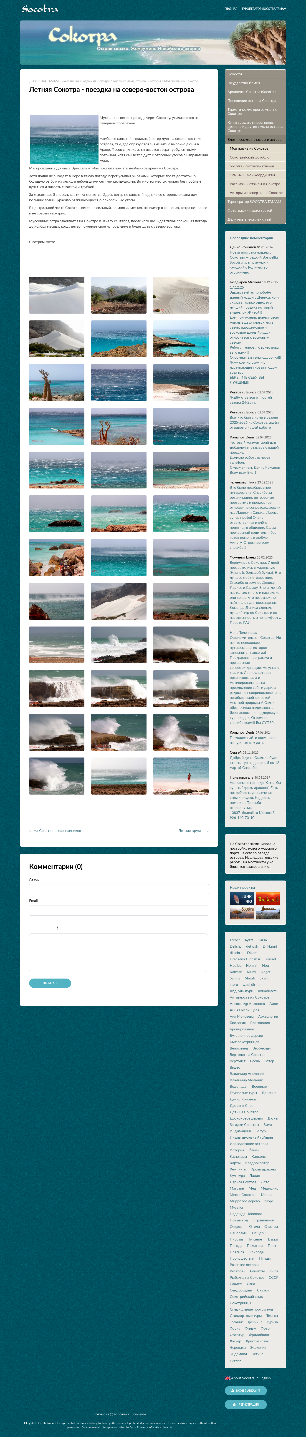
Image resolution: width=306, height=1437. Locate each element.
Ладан (254, 1175)
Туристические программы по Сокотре (252, 111)
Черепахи (238, 1347)
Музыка (236, 1207)
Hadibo (235, 965)
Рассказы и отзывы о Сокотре (255, 183)
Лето (265, 1182)
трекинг (236, 1360)
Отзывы (271, 1226)
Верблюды (262, 1048)
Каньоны (259, 1156)
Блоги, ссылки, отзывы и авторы (255, 139)
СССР (273, 1277)
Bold (34, 928)
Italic (40, 928)
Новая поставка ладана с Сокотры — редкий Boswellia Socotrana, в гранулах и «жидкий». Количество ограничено (254, 262)
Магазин (237, 1188)
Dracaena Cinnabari (245, 959)
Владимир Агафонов (247, 1074)
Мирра (266, 1195)
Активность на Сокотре (249, 997)
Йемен (254, 1150)
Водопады (238, 1086)
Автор (34, 879)
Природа (256, 1252)
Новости (235, 74)
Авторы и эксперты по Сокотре (256, 192)
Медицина (269, 1188)
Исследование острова (249, 1144)
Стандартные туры (246, 1316)
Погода (236, 1245)
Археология (268, 1016)
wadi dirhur (252, 984)
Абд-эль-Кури (241, 991)
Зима (268, 1124)
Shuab (250, 978)
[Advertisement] (82, 813)
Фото (265, 1328)
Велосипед (239, 1048)
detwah (252, 946)
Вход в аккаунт (245, 1390)
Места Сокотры (243, 1195)
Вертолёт (237, 1061)
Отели (254, 1226)
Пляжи (272, 1239)
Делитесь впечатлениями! (249, 219)
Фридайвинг (259, 1335)
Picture (80, 928)
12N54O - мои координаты (252, 175)
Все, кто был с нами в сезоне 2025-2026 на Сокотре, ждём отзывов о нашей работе (254, 422)
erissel (271, 959)
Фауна (235, 1328)
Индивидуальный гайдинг (252, 1137)
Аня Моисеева (242, 1016)
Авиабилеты (268, 991)
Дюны (273, 1118)
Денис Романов (243, 1099)
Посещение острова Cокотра (252, 100)
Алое (273, 1004)
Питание (255, 1239)
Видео (235, 1067)
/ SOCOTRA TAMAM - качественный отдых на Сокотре (69, 81)
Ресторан (237, 1271)
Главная (231, 8)
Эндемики (238, 1354)
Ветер (269, 1061)
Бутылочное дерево (246, 1035)
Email (33, 900)
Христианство (257, 1341)
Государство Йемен (244, 83)
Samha (235, 978)
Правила (237, 1252)
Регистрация (246, 1404)
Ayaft (249, 940)
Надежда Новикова (246, 1214)
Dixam (252, 953)
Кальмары (238, 1156)
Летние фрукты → (193, 830)
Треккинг (254, 1322)
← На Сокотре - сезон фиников (55, 830)
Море (269, 1201)
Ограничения (264, 1220)
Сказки (263, 1290)
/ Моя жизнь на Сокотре (180, 81)
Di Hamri (270, 946)
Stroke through (52, 928)
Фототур (237, 1335)
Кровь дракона (263, 1169)
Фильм (250, 1328)
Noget (266, 972)
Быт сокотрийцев (244, 1042)
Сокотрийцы (240, 1303)
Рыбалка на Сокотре (247, 1277)
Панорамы (239, 1233)
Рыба (273, 1271)
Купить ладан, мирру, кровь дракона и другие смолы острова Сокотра (255, 126)
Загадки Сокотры (244, 1124)
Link (74, 928)
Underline (46, 928)
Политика (255, 1245)
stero (234, 984)
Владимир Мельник (246, 1080)
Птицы (265, 1258)
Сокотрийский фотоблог (250, 157)
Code (68, 928)
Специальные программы (251, 1309)
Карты (235, 1163)
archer (235, 940)
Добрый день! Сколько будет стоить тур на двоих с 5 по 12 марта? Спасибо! (254, 762)
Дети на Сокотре (244, 1112)
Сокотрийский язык (246, 1296)
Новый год (239, 1220)
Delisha (236, 946)
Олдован (237, 1226)
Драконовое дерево (246, 1118)
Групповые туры (243, 1093)
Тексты (272, 1316)
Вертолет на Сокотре (247, 1054)
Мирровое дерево (245, 1201)
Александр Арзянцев (247, 1004)
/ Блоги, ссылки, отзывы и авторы (136, 81)
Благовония (260, 1023)
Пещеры (259, 1233)
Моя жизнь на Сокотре (249, 148)
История (237, 1150)
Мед (252, 1188)
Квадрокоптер (257, 1163)
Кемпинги (238, 1169)
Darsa (262, 940)
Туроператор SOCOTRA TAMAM (264, 8)
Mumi (251, 972)
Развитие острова (244, 1265)
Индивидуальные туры (249, 1131)
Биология (238, 1023)
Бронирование (242, 1029)
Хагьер (235, 1341)
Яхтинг (257, 1354)
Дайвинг (269, 1093)
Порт (272, 1245)
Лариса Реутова (243, 1182)
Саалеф (236, 1284)
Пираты (236, 1239)
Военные (259, 1086)
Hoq (265, 965)
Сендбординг (241, 1290)
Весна (255, 1061)
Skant (264, 978)
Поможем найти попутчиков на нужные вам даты (253, 740)
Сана (251, 1284)
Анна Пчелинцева (244, 1010)
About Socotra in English (248, 1378)
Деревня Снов (241, 1105)
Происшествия (242, 1258)
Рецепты (257, 1271)
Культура (237, 1175)
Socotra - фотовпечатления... (253, 166)
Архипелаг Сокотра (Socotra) (252, 91)
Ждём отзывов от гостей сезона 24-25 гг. (251, 399)
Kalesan (236, 972)
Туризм (272, 1322)
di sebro (236, 953)
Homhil (252, 965)
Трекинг (236, 1322)
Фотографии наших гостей (250, 210)
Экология (258, 1347)
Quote (63, 928)
